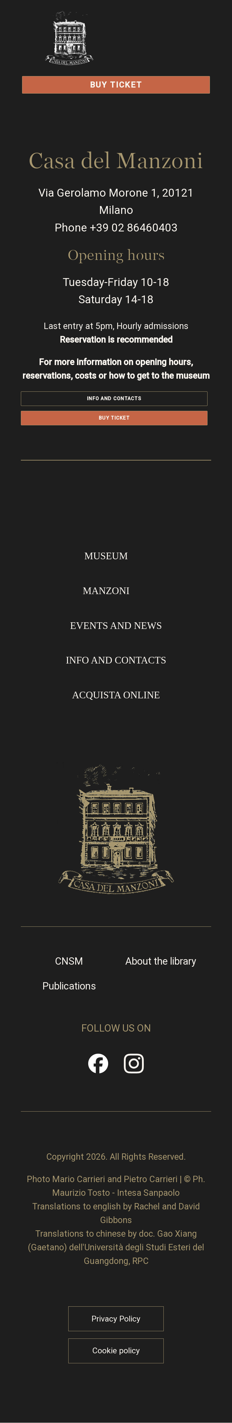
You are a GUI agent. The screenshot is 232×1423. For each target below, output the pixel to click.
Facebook (98, 1068)
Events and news (116, 625)
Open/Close (167, 53)
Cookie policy (116, 1350)
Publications (69, 986)
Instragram (134, 1068)
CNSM (69, 961)
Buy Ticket (116, 84)
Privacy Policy (116, 1318)
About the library (160, 961)
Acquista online (116, 695)
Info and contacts (114, 398)
